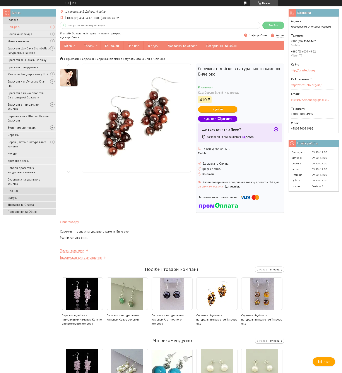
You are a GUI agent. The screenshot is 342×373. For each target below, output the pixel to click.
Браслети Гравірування (23, 67)
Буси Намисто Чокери (22, 128)
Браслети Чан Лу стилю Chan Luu (26, 83)
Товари (89, 45)
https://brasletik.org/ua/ (306, 85)
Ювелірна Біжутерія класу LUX (28, 74)
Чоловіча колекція (20, 34)
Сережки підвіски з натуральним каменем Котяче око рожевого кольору (82, 319)
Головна (13, 20)
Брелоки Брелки (18, 161)
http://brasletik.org (303, 70)
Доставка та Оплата (21, 205)
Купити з (218, 119)
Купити (218, 109)
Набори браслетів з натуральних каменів (21, 170)
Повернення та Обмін (22, 212)
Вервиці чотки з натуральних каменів (27, 144)
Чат (324, 362)
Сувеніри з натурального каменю (24, 181)
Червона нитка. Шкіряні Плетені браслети (28, 118)
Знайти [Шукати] (273, 25)
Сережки (13, 135)
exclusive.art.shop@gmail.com (310, 100)
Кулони (12, 153)
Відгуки (12, 198)
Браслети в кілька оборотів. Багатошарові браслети (26, 95)
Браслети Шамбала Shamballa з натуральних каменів (29, 50)
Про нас (13, 191)
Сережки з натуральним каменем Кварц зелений (123, 317)
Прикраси (14, 27)
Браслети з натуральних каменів (23, 107)
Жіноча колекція (18, 41)
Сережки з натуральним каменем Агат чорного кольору (168, 319)
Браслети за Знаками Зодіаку (27, 60)
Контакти (112, 45)
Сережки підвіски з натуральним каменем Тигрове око (216, 319)
